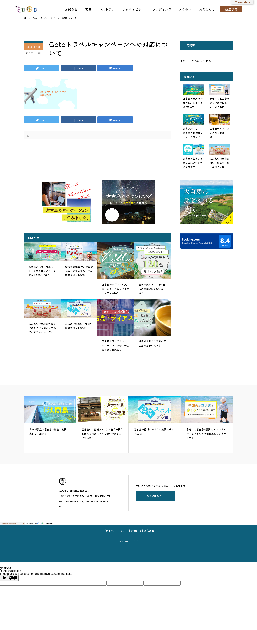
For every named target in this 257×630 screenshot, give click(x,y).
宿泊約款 (136, 530)
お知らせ (71, 9)
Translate (44, 523)
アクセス (185, 9)
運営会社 (149, 530)
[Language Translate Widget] (12, 523)
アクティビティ (133, 9)
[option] (50, 424)
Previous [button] (18, 426)
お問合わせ (207, 9)
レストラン (107, 9)
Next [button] (239, 426)
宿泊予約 (231, 9)
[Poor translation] (13, 578)
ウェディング (161, 9)
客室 (88, 9)
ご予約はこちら (155, 496)
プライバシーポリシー (115, 530)
